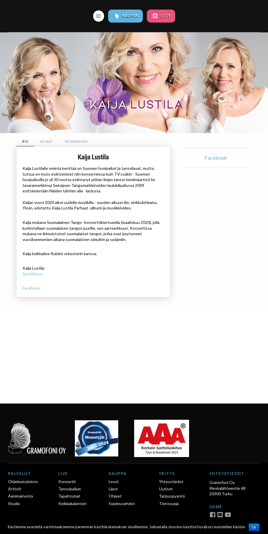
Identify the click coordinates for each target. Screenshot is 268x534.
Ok (254, 527)
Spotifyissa (32, 273)
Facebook (31, 288)
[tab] (25, 141)
